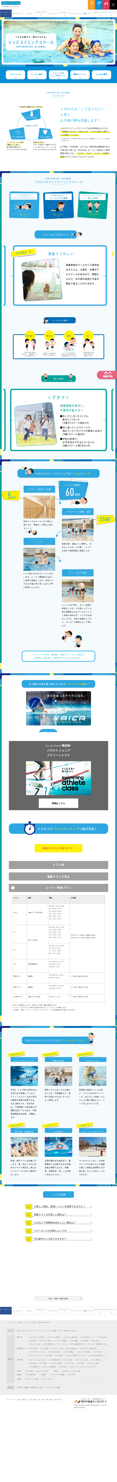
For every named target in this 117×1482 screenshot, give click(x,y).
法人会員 (39, 1387)
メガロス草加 (29, 1371)
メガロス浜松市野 (30, 1374)
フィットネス (36, 1331)
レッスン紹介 (37, 74)
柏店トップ (22, 1322)
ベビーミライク (76, 13)
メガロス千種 (71, 1374)
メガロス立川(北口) (54, 1352)
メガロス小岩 (94, 1341)
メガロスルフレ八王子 (34, 1355)
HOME (19, 1331)
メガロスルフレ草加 (41, 1371)
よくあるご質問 (31, 1399)
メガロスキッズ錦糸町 (60, 1341)
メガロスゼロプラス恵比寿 (36, 1337)
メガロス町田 (59, 1355)
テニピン (29, 13)
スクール (49, 1331)
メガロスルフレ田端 (45, 1341)
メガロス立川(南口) (68, 1352)
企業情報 (19, 1387)
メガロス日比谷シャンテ (87, 1337)
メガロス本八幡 (75, 1371)
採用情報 (33, 1387)
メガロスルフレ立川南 (83, 1352)
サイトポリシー (11, 1399)
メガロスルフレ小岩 (34, 1344)
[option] (58, 275)
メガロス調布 (48, 1355)
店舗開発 (26, 1387)
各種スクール (87, 13)
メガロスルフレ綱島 (55, 1363)
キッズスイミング (6, 13)
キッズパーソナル (111, 13)
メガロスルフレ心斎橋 (31, 1379)
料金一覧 (66, 1331)
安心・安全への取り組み (45, 1399)
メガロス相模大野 (33, 1367)
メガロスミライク (41, 13)
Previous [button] (13, 275)
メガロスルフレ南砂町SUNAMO (96, 1344)
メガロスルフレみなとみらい (37, 1360)
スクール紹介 (32, 1322)
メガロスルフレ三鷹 (57, 1348)
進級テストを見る (58, 876)
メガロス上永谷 (67, 1360)
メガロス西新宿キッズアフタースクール (55, 1344)
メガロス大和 (63, 1367)
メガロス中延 (84, 1341)
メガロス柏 (65, 1371)
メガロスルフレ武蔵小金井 (88, 1348)
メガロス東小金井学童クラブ (96, 1355)
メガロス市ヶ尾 (68, 1363)
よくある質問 (101, 74)
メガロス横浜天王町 (54, 1360)
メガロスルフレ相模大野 (48, 1367)
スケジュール (15, 74)
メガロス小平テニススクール (37, 1352)
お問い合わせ (58, 1399)
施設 (54, 1331)
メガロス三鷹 (44, 1348)
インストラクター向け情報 (52, 1387)
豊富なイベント (80, 74)
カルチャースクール (99, 13)
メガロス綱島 (43, 1363)
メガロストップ (11, 1322)
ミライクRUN (52, 13)
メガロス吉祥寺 (32, 1348)
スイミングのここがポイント (58, 74)
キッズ (43, 1331)
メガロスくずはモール (47, 1379)
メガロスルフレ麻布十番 (70, 1337)
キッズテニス (17, 13)
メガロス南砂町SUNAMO (77, 1344)
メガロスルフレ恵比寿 (53, 1337)
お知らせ (73, 1331)
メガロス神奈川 (95, 1360)
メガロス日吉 (32, 1363)
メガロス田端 (32, 1341)
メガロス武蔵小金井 (71, 1348)
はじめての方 (26, 1331)
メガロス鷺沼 (80, 1363)
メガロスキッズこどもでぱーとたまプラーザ (82, 1367)
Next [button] (104, 275)
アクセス (60, 1331)
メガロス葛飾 (73, 1341)
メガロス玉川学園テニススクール (75, 1355)
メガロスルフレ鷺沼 (92, 1363)
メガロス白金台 (102, 1337)
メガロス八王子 (97, 1352)
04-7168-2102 (51, 1007)
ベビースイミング (64, 13)
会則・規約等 (21, 1399)
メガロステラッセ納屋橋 (57, 1374)
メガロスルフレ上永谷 (81, 1360)
